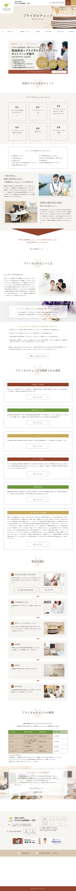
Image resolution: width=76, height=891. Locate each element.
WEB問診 (33, 832)
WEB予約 (26, 832)
